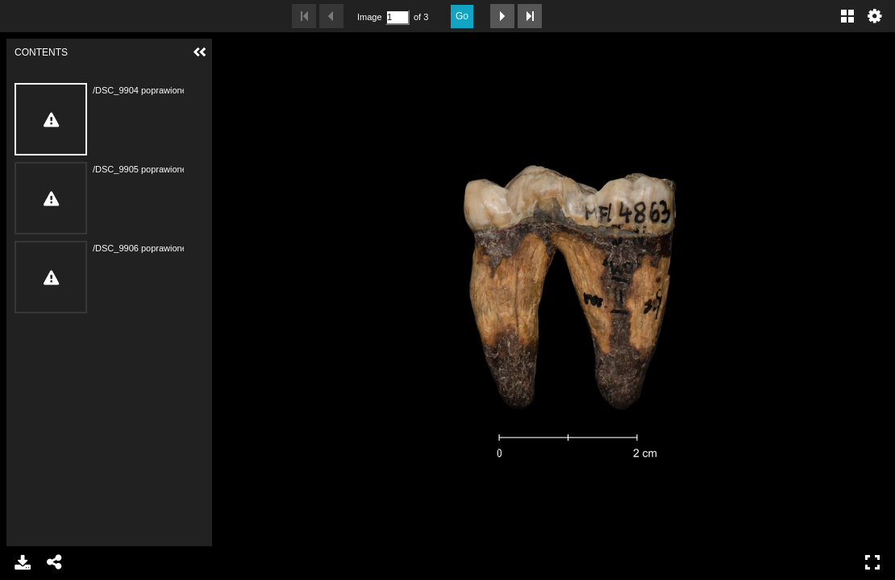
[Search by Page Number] (397, 17)
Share (55, 562)
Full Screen (872, 562)
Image (369, 17)
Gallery (847, 16)
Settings (875, 16)
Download (22, 562)
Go (462, 16)
